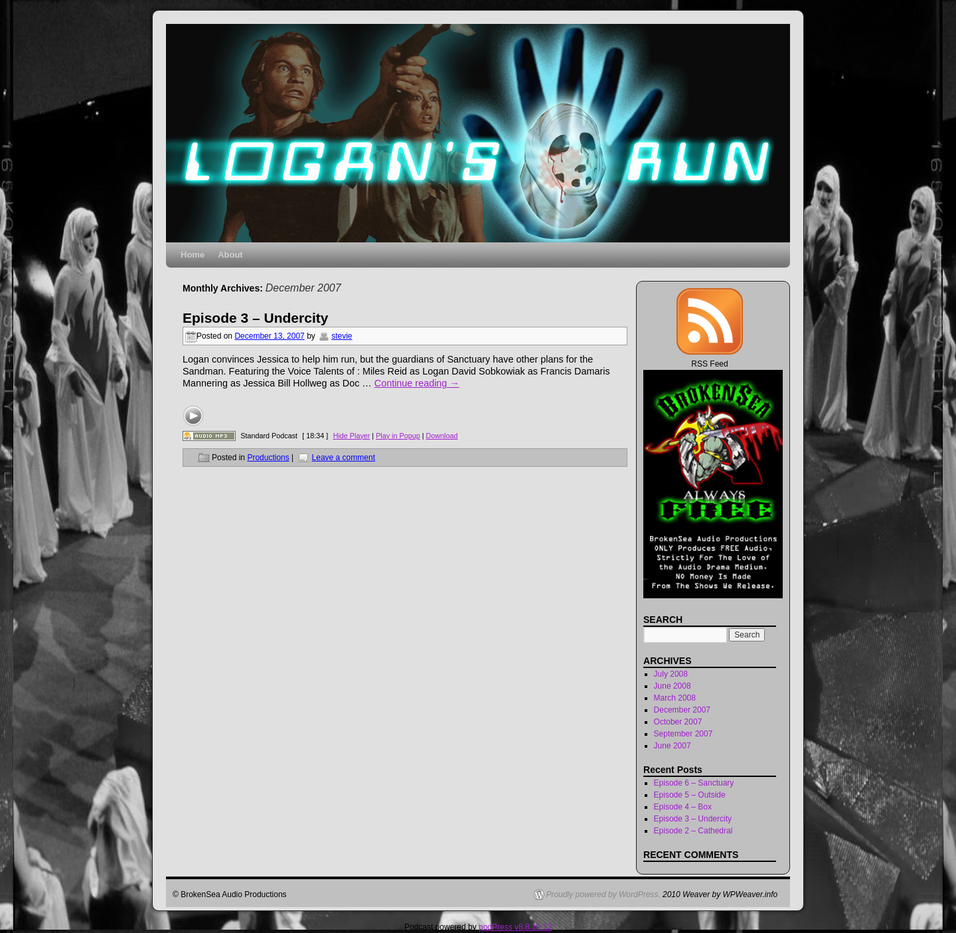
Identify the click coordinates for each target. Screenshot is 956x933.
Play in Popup (398, 436)
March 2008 (675, 698)
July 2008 (671, 674)
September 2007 (683, 733)
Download (441, 436)
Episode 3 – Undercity (255, 317)
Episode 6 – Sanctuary (694, 783)
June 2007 (672, 745)
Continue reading (416, 383)
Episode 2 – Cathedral (693, 830)
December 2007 (682, 710)
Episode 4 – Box (683, 806)
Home (192, 255)
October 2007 (678, 721)
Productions (268, 457)
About (230, 255)
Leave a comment (343, 457)
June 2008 (672, 686)
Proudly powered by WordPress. (603, 894)
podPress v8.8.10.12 (515, 927)
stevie (341, 336)
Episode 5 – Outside (690, 795)
